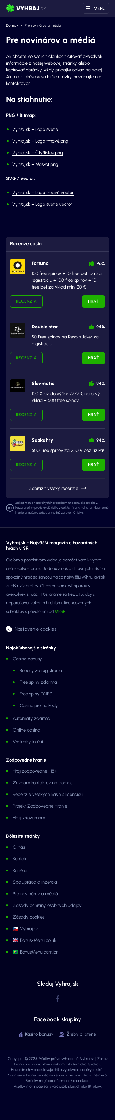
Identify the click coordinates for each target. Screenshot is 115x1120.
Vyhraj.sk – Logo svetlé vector (42, 204)
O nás (19, 847)
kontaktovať (18, 83)
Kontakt (20, 859)
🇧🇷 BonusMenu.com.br (35, 952)
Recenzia (26, 301)
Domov (12, 25)
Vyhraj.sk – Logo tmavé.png (40, 141)
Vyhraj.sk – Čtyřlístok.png (37, 152)
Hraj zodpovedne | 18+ (35, 771)
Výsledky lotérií (28, 741)
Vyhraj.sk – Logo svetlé (35, 129)
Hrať (93, 301)
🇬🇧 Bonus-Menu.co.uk (34, 940)
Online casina (26, 730)
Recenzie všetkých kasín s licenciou (48, 794)
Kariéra (20, 870)
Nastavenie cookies (35, 629)
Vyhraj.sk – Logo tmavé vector (43, 192)
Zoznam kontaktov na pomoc (43, 783)
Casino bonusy (27, 659)
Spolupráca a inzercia (35, 882)
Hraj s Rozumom (29, 817)
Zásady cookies (28, 917)
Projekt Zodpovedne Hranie (40, 806)
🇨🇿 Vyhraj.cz (26, 928)
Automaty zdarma (31, 718)
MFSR (60, 611)
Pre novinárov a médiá (35, 893)
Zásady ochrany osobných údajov (47, 905)
